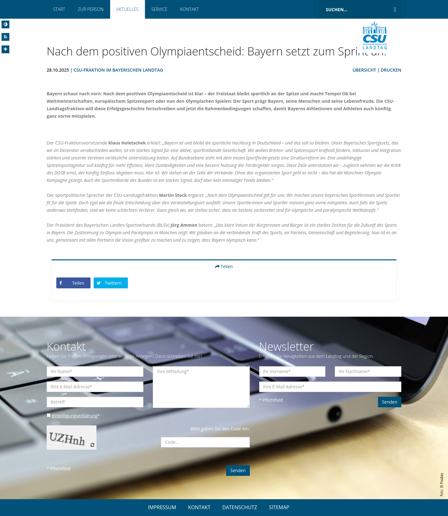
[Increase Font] (5, 49)
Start (59, 9)
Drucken (391, 70)
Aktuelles (127, 9)
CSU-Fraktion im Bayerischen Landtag (118, 70)
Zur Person (91, 9)
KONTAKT (199, 507)
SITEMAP (279, 507)
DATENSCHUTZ (239, 507)
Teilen (224, 266)
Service (159, 9)
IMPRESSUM (162, 507)
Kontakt (189, 9)
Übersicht (364, 70)
